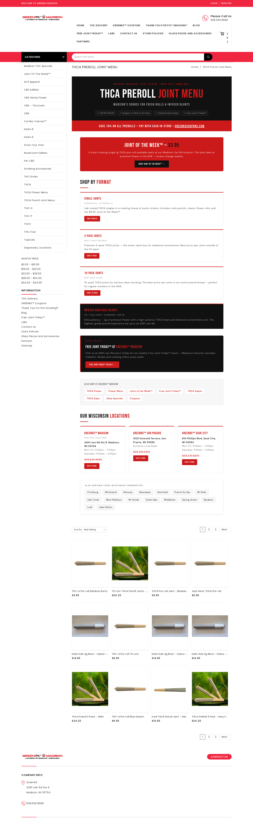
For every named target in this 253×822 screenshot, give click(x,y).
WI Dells (201, 492)
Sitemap (26, 345)
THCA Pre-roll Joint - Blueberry (170, 591)
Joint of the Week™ (141, 391)
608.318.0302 (141, 451)
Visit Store (92, 466)
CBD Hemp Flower (35, 97)
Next (226, 529)
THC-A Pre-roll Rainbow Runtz (89, 591)
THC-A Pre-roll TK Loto (125, 654)
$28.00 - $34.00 (31, 278)
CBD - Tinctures (44, 105)
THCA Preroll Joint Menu (44, 200)
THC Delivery (98, 25)
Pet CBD (29, 160)
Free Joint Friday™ (90, 33)
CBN (26, 113)
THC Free (30, 232)
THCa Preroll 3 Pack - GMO (88, 716)
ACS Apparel (32, 82)
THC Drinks (31, 176)
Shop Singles (92, 218)
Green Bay (151, 499)
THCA (44, 184)
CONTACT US (219, 756)
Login (214, 3)
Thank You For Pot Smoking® (166, 25)
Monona (127, 492)
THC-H (28, 208)
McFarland (111, 492)
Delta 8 (44, 129)
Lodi (89, 507)
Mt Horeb (134, 499)
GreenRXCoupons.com (189, 126)
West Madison (114, 499)
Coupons (135, 398)
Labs (111, 33)
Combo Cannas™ (35, 121)
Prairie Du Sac (182, 492)
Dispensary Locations (44, 247)
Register (226, 3)
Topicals (29, 239)
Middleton (170, 499)
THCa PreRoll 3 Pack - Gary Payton (212, 716)
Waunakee (145, 492)
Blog (196, 25)
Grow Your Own (34, 145)
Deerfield (162, 492)
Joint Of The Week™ (37, 74)
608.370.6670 (190, 455)
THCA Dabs (93, 398)
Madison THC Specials (38, 66)
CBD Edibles (31, 89)
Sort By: (78, 529)
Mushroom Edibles (35, 153)
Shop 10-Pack (92, 293)
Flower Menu (115, 391)
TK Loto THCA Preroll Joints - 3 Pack (133, 591)
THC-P (28, 216)
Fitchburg (92, 492)
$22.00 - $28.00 (31, 273)
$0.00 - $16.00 (30, 264)
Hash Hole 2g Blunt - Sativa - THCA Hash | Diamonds (183, 654)
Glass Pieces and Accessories (190, 33)
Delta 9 (28, 137)
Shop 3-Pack (92, 256)
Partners (83, 41)
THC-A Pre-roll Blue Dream (128, 716)
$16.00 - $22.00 (31, 269)
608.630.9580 (93, 459)
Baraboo (208, 499)
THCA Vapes (195, 391)
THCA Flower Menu (36, 192)
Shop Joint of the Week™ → (152, 163)
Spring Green (189, 499)
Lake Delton (105, 507)
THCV (27, 224)
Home (80, 25)
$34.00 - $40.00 (31, 282)
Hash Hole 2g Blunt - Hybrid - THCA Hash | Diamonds (103, 654)
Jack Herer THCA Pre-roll (206, 591)
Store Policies (153, 33)
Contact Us (128, 33)
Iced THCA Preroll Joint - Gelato (171, 716)
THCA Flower (94, 391)
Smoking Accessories (37, 168)
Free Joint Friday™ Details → (102, 364)
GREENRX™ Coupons (126, 25)
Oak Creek (93, 499)
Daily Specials (114, 398)
